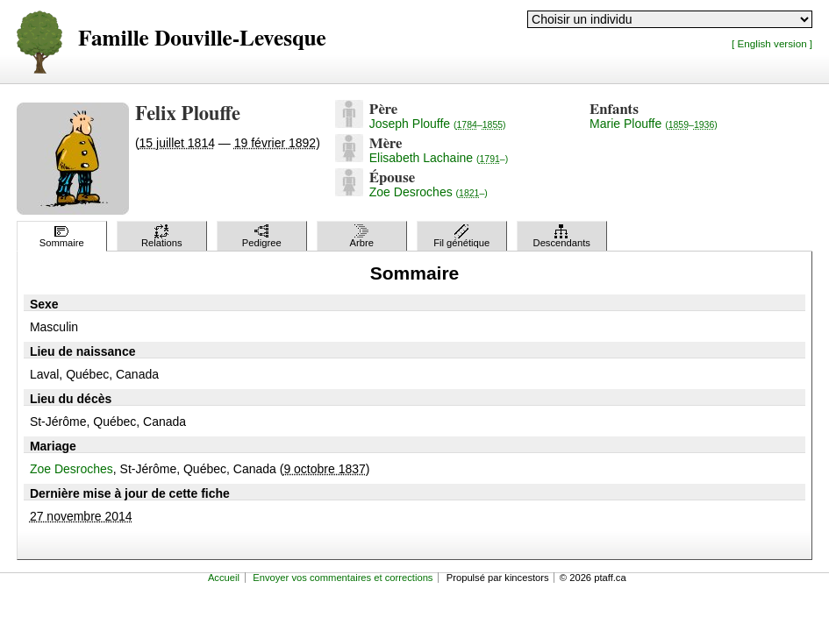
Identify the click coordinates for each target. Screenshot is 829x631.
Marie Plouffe (654, 124)
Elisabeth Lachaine (438, 158)
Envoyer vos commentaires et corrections (342, 577)
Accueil (223, 577)
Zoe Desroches (428, 192)
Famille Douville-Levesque (202, 39)
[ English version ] (772, 43)
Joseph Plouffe (437, 124)
